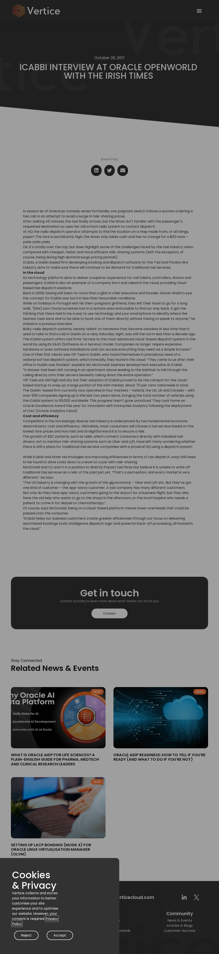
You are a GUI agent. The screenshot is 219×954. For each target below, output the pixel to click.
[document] (109, 477)
